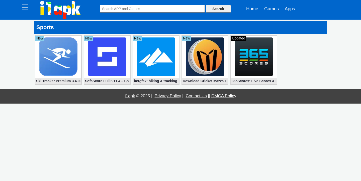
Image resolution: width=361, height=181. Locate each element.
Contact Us (196, 96)
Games (271, 8)
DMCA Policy (223, 96)
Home (252, 8)
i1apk (130, 96)
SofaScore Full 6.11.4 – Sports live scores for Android (107, 81)
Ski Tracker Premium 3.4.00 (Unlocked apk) (58, 81)
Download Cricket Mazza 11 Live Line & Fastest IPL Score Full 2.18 (205, 81)
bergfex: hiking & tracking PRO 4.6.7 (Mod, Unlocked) (156, 81)
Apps (290, 8)
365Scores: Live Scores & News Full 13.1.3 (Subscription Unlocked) (254, 81)
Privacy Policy (168, 96)
